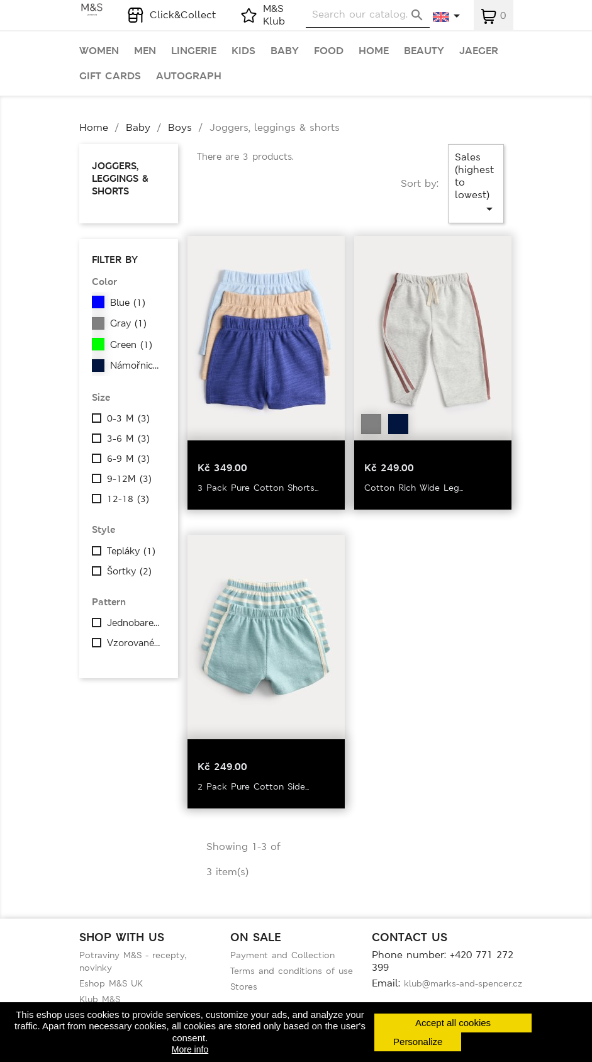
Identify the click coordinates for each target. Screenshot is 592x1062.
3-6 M (128, 438)
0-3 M (128, 418)
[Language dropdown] (447, 17)
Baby (285, 51)
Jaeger (478, 51)
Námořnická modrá (137, 365)
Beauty (424, 51)
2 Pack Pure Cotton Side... (253, 786)
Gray (128, 323)
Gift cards (110, 76)
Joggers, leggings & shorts (120, 178)
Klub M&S (99, 999)
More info (190, 1049)
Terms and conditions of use (291, 970)
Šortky (129, 571)
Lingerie (193, 51)
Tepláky (131, 551)
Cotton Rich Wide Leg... (413, 487)
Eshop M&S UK (111, 983)
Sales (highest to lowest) (476, 183)
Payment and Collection (282, 955)
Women (99, 51)
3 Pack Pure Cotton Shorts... (258, 487)
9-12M (129, 478)
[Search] (368, 15)
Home (374, 51)
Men (145, 51)
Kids (243, 51)
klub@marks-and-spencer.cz (463, 983)
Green (131, 344)
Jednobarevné (134, 623)
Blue (127, 302)
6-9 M (128, 458)
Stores (243, 986)
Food (328, 51)
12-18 (128, 499)
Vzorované (134, 643)
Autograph (188, 76)
